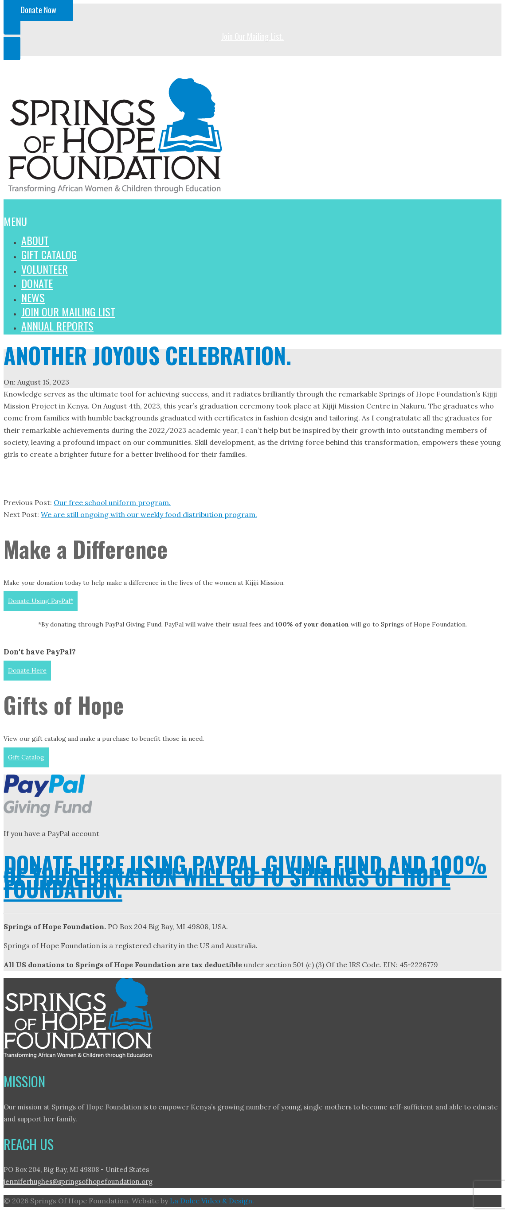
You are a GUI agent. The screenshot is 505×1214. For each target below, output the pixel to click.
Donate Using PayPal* (40, 601)
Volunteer (44, 269)
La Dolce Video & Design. (212, 1200)
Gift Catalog (49, 254)
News (33, 297)
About (35, 240)
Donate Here (27, 670)
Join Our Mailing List (68, 311)
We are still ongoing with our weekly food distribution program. (149, 514)
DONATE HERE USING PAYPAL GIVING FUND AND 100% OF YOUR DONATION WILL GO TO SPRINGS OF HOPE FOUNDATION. (245, 876)
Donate (37, 283)
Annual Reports (57, 326)
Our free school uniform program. (112, 502)
